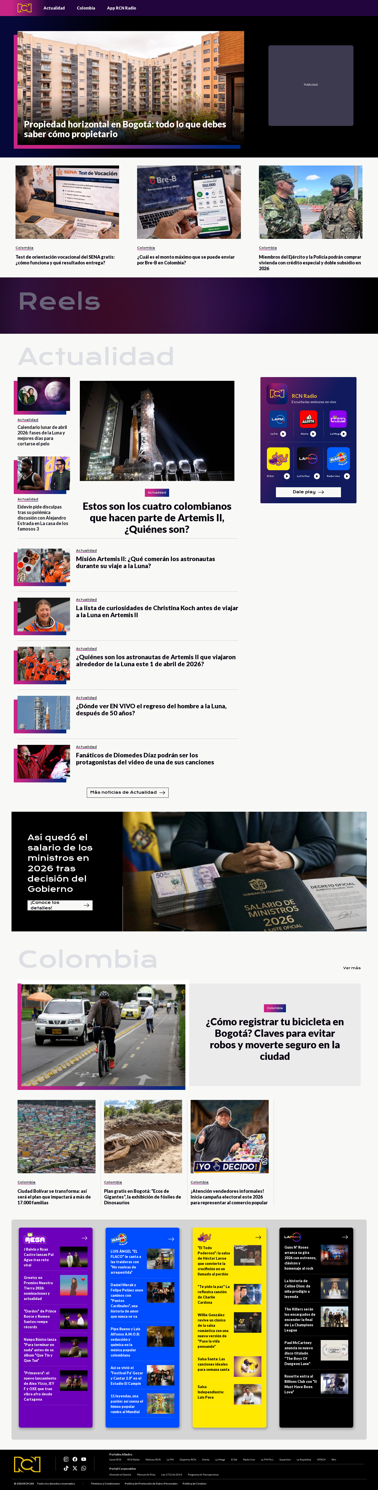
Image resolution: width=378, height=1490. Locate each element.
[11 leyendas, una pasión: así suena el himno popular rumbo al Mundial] (142, 1405)
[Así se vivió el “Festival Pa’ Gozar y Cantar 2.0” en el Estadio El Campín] (142, 1377)
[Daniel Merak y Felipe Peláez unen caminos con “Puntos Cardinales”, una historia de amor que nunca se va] (142, 1302)
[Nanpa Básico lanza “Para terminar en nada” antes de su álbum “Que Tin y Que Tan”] (56, 1351)
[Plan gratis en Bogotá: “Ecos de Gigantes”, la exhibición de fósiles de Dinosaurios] (143, 1136)
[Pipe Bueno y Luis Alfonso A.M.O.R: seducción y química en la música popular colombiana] (142, 1343)
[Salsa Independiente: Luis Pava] (229, 1396)
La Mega (220, 1459)
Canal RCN (115, 1459)
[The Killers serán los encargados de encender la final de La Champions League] (316, 1321)
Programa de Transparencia (203, 1474)
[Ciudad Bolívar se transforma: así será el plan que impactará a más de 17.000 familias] (57, 1136)
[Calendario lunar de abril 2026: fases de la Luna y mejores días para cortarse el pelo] (44, 394)
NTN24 (321, 1459)
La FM (170, 1459)
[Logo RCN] (27, 1464)
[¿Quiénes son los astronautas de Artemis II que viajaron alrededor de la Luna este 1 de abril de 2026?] (44, 664)
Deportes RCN (188, 1459)
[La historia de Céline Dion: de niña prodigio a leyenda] (316, 1290)
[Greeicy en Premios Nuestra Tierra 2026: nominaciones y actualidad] (56, 1289)
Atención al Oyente (120, 1474)
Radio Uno (249, 1459)
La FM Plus (267, 1459)
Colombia (86, 8)
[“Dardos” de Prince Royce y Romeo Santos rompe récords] (56, 1320)
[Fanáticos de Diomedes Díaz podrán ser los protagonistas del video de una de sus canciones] (44, 762)
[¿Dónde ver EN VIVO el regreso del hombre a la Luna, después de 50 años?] (44, 713)
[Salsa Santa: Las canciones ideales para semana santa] (229, 1368)
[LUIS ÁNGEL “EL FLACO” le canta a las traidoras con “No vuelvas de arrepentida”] (142, 1263)
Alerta (205, 1459)
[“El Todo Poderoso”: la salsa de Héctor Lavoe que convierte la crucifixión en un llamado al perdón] (229, 1262)
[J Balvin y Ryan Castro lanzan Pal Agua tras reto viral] (56, 1259)
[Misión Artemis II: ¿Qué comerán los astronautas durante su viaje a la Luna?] (44, 565)
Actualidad (54, 8)
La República (304, 1459)
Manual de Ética (146, 1474)
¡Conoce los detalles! (60, 905)
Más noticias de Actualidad (127, 793)
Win (333, 1459)
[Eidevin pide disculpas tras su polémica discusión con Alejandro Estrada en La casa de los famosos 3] (44, 473)
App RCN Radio (121, 8)
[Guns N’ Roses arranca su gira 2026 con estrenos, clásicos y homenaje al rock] (316, 1259)
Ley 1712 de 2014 (171, 1474)
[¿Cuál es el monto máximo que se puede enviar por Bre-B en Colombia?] (189, 202)
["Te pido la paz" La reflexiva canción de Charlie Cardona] (229, 1296)
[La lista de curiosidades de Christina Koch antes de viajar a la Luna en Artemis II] (44, 614)
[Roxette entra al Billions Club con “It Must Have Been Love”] (316, 1386)
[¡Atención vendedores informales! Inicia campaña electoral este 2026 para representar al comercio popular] (230, 1136)
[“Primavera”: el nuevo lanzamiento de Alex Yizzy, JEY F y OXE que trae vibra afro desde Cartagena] (56, 1387)
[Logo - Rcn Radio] (25, 8)
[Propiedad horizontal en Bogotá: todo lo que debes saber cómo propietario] (131, 88)
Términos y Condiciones (105, 1483)
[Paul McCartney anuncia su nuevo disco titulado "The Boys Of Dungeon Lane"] (316, 1355)
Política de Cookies (194, 1483)
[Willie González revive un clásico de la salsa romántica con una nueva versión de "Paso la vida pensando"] (229, 1332)
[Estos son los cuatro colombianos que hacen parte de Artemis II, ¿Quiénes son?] (157, 456)
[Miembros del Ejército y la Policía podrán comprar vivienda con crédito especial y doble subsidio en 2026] (311, 202)
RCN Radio (133, 1459)
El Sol (234, 1459)
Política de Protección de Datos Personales (151, 1483)
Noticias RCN (153, 1459)
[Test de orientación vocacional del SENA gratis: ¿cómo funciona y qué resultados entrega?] (67, 202)
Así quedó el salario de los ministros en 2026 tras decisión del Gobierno (60, 863)
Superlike (285, 1459)
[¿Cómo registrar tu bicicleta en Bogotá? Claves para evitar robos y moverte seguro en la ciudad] (103, 1035)
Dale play (308, 492)
